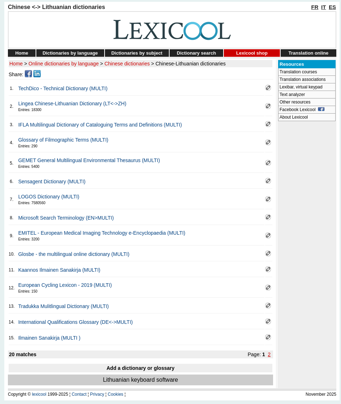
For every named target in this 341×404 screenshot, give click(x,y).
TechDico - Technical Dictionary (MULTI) (62, 88)
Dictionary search (196, 53)
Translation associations (303, 79)
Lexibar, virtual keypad (301, 86)
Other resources (295, 102)
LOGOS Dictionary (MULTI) (48, 196)
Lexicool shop (251, 53)
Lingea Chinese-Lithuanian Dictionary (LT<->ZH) (72, 103)
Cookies (115, 394)
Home (21, 53)
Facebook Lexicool (302, 109)
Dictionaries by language (70, 53)
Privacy (97, 394)
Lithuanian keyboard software (140, 380)
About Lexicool (294, 117)
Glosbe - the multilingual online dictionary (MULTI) (73, 254)
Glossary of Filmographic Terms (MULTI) (63, 140)
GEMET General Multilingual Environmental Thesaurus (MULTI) (89, 160)
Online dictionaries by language (63, 63)
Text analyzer (292, 94)
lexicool (39, 394)
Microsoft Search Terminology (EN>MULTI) (66, 218)
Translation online (308, 53)
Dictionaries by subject (136, 53)
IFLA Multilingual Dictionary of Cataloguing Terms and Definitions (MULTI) (100, 125)
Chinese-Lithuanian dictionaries (191, 63)
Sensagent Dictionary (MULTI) (52, 181)
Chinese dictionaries (127, 63)
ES (332, 7)
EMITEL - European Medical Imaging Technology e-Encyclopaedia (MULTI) (101, 233)
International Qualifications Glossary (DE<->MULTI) (75, 322)
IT (323, 7)
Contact (79, 394)
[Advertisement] (307, 232)
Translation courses (298, 71)
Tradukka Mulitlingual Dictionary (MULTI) (63, 306)
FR (314, 7)
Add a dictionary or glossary (140, 368)
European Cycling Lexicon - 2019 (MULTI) (65, 285)
